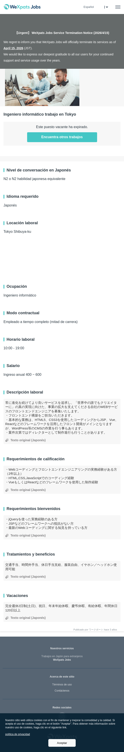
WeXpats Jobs (62, 658)
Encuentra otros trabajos (62, 137)
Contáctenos (62, 690)
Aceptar (62, 743)
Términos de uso (62, 684)
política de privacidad (17, 734)
